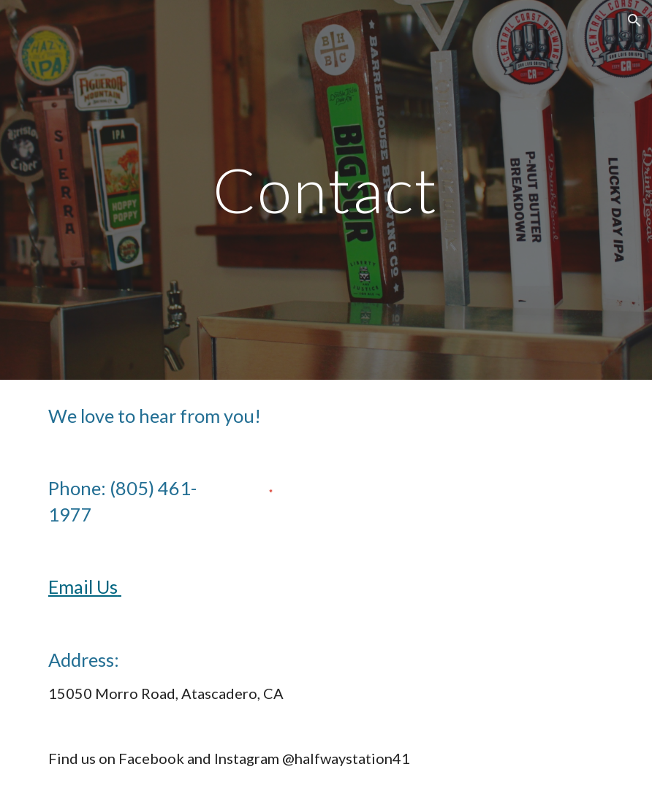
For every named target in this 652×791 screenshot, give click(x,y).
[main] (326, 189)
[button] (634, 20)
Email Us (84, 586)
